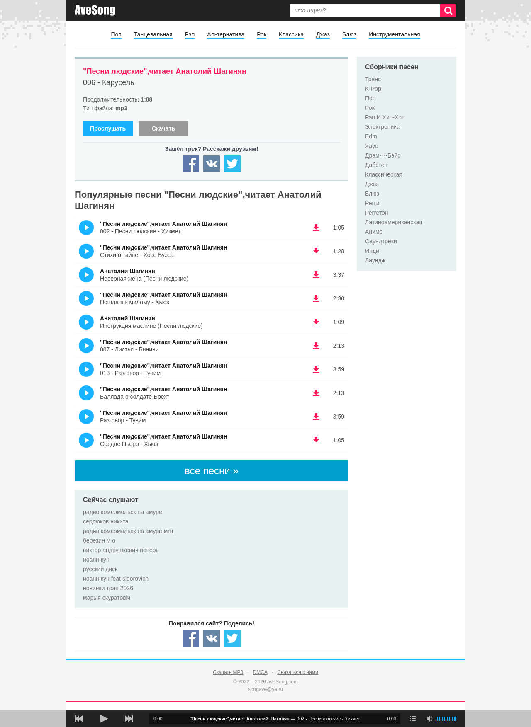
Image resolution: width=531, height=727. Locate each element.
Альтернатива (225, 34)
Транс (373, 79)
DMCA (260, 672)
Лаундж (375, 260)
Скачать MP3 (228, 672)
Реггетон (376, 212)
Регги (372, 203)
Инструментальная (394, 34)
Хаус (371, 146)
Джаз (323, 34)
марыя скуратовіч (106, 597)
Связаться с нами (297, 672)
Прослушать (108, 128)
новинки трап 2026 (108, 588)
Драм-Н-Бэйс (382, 155)
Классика (291, 34)
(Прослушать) (86, 227)
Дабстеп (376, 165)
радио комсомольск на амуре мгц (128, 531)
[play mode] (413, 719)
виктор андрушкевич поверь (121, 550)
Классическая (383, 174)
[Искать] (448, 10)
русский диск (100, 569)
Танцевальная (153, 34)
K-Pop (373, 88)
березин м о (99, 540)
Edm (371, 136)
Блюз (349, 34)
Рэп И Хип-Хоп (385, 117)
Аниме (373, 231)
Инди (372, 250)
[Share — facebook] (191, 163)
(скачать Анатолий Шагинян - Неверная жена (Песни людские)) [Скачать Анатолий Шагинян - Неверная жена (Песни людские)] (316, 274)
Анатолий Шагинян (127, 271)
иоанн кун (96, 559)
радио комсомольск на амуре (122, 512)
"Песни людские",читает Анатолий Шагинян (164, 71)
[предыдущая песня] (78, 718)
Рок (261, 34)
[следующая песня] (128, 718)
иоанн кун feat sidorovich (116, 578)
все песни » (212, 470)
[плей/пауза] (103, 718)
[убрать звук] (429, 719)
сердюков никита (106, 521)
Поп (116, 34)
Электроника (382, 127)
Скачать (163, 128)
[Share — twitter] (232, 163)
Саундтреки (381, 241)
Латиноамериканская (393, 222)
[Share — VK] (211, 163)
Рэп (190, 34)
